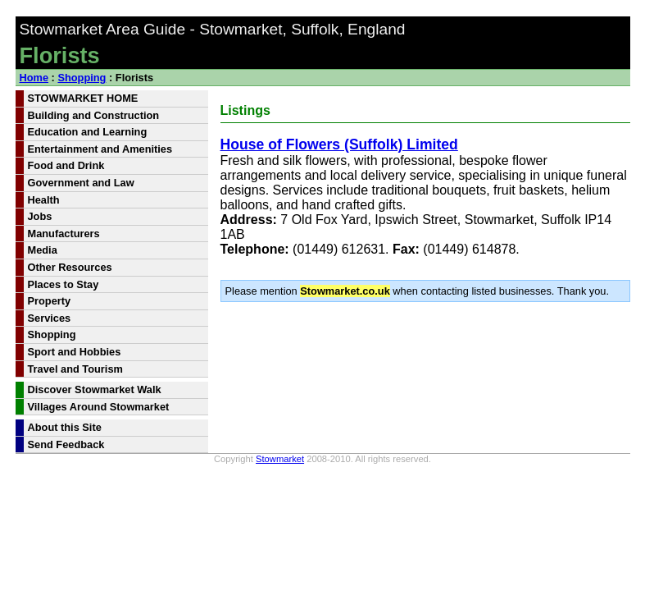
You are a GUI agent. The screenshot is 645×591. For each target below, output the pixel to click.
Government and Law (81, 182)
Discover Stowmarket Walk (94, 389)
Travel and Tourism (75, 369)
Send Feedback (66, 444)
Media (42, 250)
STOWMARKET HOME (83, 98)
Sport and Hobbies (74, 352)
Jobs (40, 216)
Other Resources (70, 267)
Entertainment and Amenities (100, 149)
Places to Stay (63, 284)
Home (34, 77)
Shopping (81, 77)
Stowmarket (280, 459)
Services (49, 318)
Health (44, 200)
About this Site (65, 427)
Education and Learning (88, 132)
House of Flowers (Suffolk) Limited (339, 144)
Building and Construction (94, 115)
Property (49, 301)
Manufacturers (64, 233)
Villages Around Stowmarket (99, 407)
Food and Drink (66, 165)
